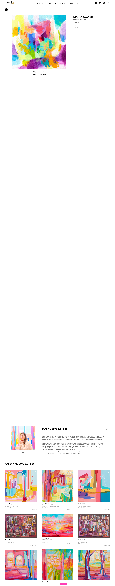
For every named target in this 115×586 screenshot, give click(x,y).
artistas (40, 3)
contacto (74, 3)
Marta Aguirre (83, 17)
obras (62, 3)
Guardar (34, 73)
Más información (52, 584)
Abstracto (76, 22)
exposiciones (51, 3)
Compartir (43, 73)
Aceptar (64, 584)
